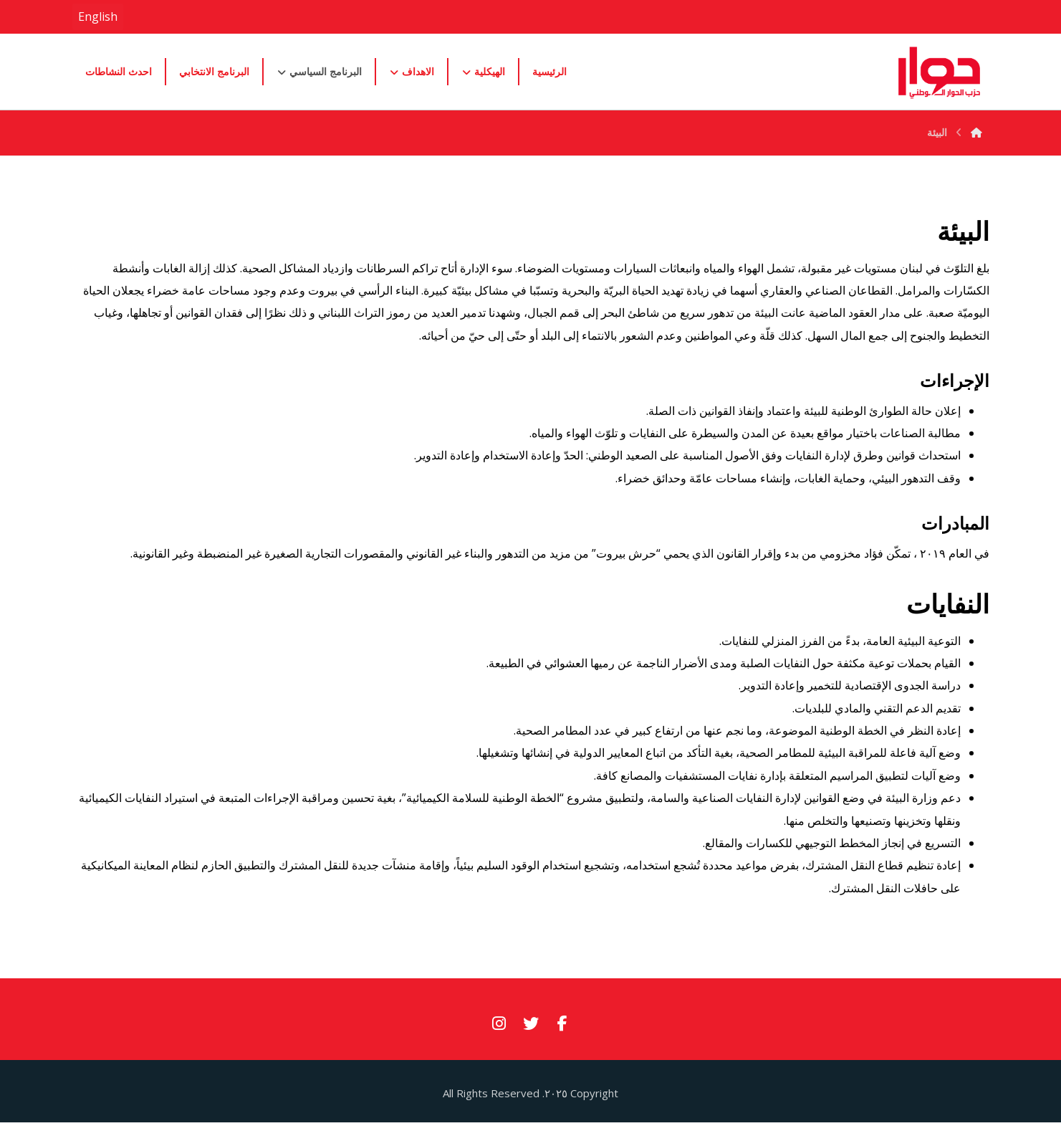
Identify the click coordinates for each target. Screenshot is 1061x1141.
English (97, 16)
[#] (562, 1033)
